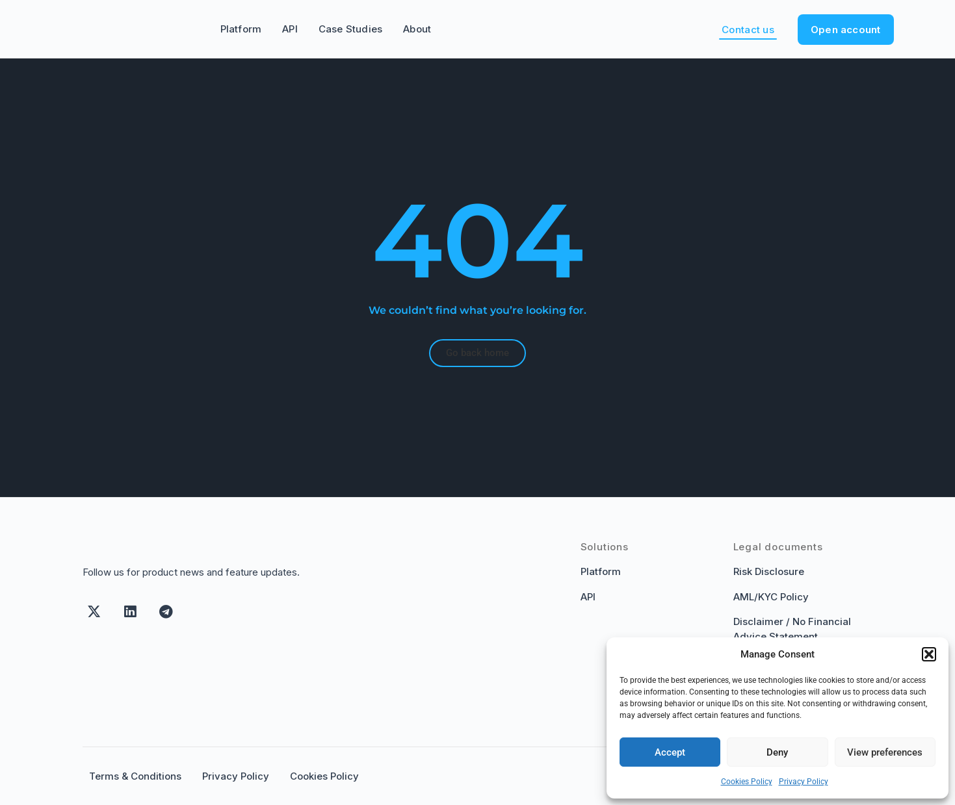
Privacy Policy (803, 781)
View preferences (884, 752)
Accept (670, 752)
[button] (928, 654)
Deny (777, 752)
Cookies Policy (746, 781)
